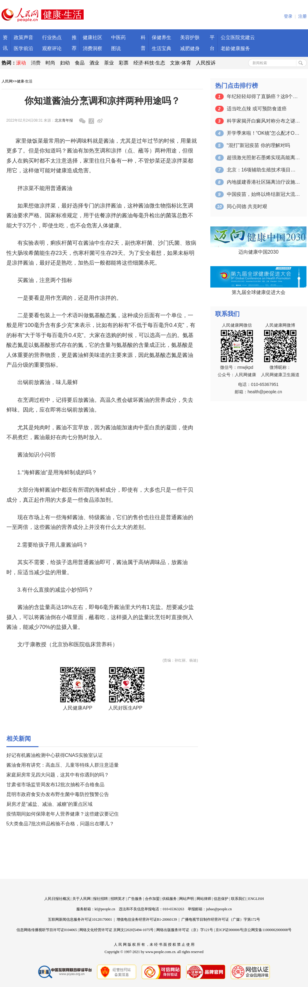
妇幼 (65, 62)
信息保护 (221, 899)
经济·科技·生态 (149, 62)
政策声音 (23, 37)
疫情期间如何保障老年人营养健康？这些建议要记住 (62, 813)
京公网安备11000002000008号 (268, 930)
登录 (288, 16)
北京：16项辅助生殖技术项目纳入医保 (263, 169)
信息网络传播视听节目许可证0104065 (46, 930)
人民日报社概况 (57, 899)
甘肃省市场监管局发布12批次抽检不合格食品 (55, 784)
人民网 (7, 81)
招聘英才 (118, 899)
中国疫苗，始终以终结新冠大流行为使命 (263, 194)
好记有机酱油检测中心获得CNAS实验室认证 (54, 755)
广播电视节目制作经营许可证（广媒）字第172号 (220, 919)
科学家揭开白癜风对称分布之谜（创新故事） (263, 120)
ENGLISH (256, 899)
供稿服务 (169, 899)
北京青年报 (64, 120)
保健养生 (161, 37)
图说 (116, 48)
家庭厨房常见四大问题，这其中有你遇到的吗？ (57, 774)
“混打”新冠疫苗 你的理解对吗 (258, 145)
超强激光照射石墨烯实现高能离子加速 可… (263, 157)
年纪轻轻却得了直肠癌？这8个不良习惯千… (263, 96)
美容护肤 (190, 37)
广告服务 (135, 899)
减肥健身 (190, 48)
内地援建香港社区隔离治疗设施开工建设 (263, 182)
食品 (80, 62)
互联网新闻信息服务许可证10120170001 (80, 919)
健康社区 (92, 37)
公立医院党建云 (238, 37)
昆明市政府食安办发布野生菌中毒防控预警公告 (57, 794)
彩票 (124, 62)
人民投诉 (206, 62)
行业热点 (52, 37)
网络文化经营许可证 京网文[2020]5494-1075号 (116, 930)
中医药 (118, 37)
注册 (302, 16)
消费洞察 (92, 48)
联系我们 (238, 899)
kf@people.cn (105, 909)
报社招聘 (100, 899)
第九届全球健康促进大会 (258, 292)
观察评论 (52, 48)
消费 (36, 62)
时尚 (50, 62)
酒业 (94, 62)
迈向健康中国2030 (258, 252)
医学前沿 (23, 48)
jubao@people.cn (219, 909)
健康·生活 (24, 81)
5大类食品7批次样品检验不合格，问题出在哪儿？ (60, 823)
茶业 (109, 62)
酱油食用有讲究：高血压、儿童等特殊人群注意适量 (62, 765)
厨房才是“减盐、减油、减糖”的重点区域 (49, 804)
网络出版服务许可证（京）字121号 (184, 930)
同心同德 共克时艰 (247, 206)
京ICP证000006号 (229, 930)
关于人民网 (81, 899)
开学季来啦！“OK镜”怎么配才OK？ (263, 133)
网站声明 (186, 899)
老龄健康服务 (235, 48)
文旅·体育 (180, 62)
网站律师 (204, 899)
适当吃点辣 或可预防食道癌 (257, 108)
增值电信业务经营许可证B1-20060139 (147, 919)
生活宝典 (161, 48)
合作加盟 (152, 899)
